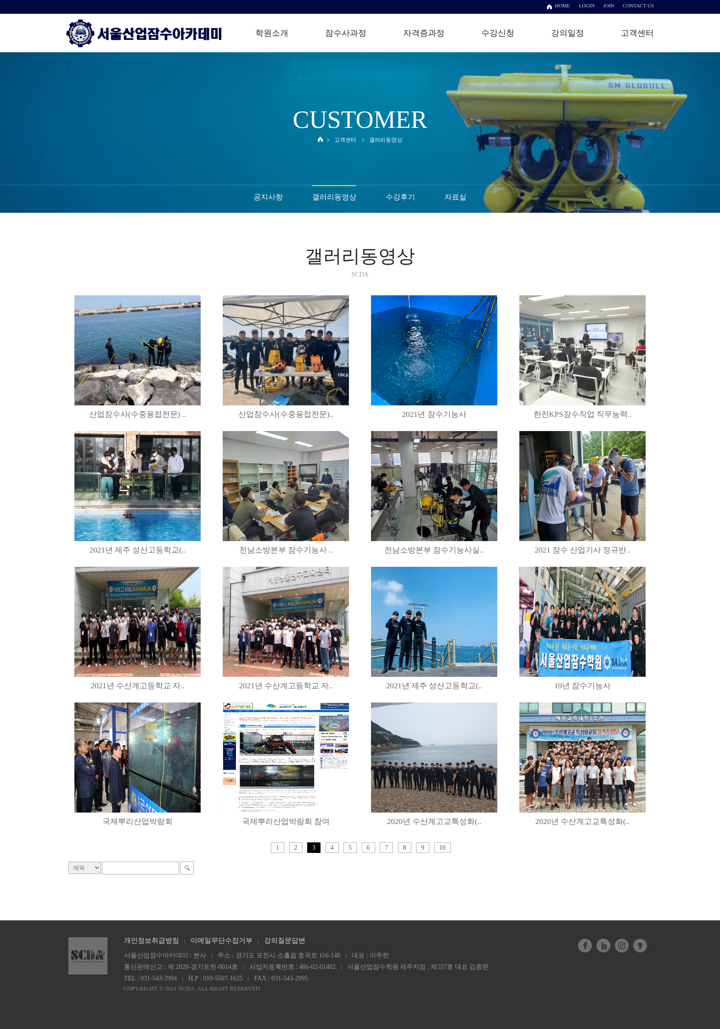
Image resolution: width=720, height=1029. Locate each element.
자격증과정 (423, 33)
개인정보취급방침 (151, 940)
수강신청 (497, 33)
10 (442, 847)
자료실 (455, 197)
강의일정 (567, 33)
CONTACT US (638, 5)
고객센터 (637, 33)
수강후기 (400, 197)
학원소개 (271, 33)
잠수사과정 (345, 33)
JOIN (608, 5)
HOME (562, 5)
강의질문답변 (284, 940)
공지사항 (268, 197)
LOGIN (587, 5)
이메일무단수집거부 (222, 940)
